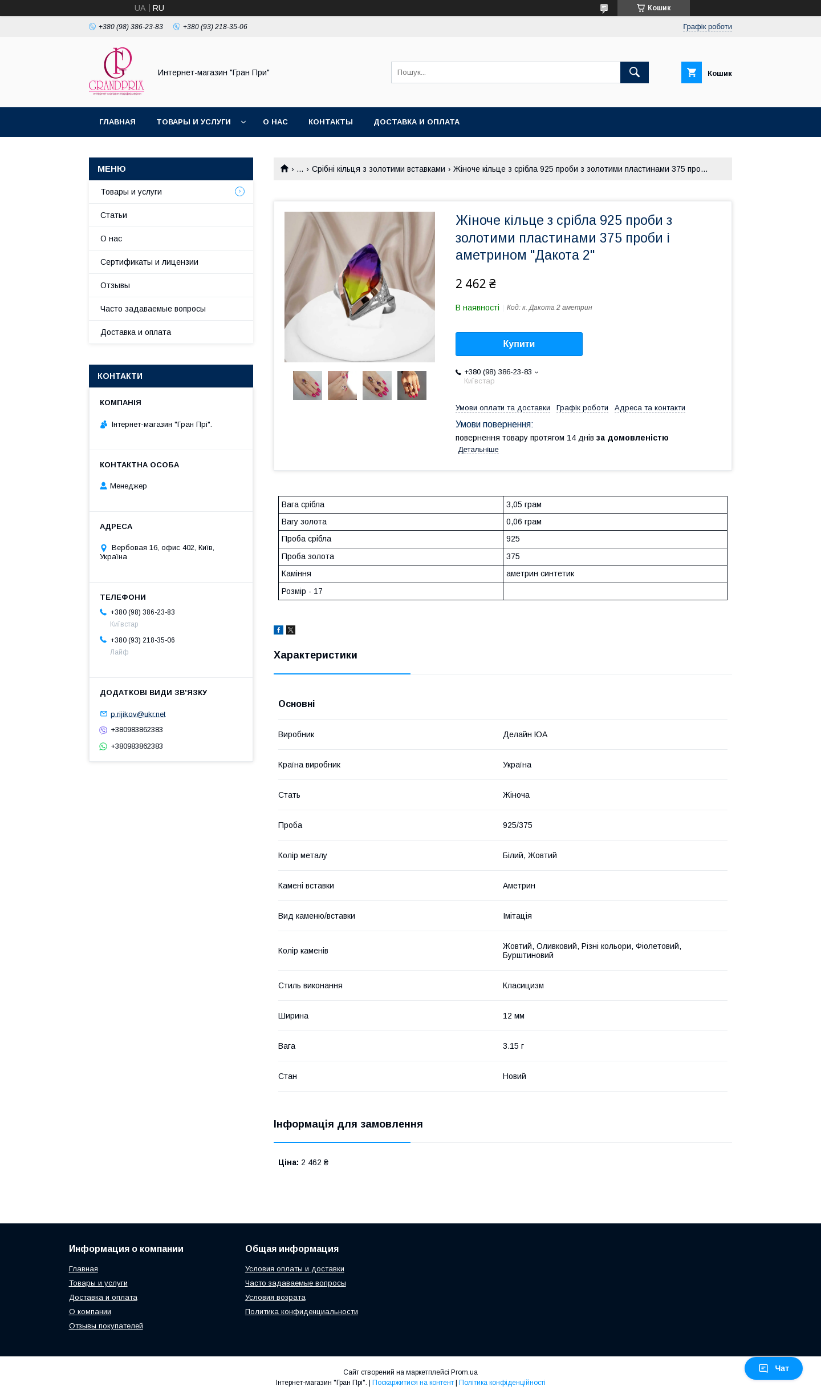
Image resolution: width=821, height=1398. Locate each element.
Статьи (113, 215)
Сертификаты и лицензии (149, 261)
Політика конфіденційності (502, 1383)
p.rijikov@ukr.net (138, 713)
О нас (275, 122)
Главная (117, 122)
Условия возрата (275, 1297)
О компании (90, 1311)
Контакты (330, 122)
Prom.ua (464, 1372)
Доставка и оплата (416, 122)
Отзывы (115, 285)
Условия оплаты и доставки (294, 1268)
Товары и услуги (193, 122)
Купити (519, 344)
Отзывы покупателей (106, 1326)
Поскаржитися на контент (413, 1383)
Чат (773, 1368)
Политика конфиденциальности (301, 1311)
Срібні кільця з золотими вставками (378, 168)
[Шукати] (634, 72)
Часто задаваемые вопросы (153, 308)
